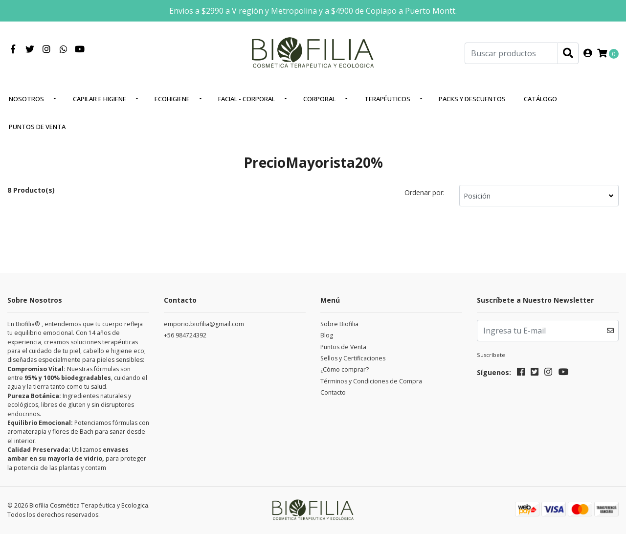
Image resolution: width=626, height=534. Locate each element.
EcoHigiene (172, 98)
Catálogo (540, 98)
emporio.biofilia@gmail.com (204, 324)
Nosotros (26, 98)
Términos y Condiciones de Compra (371, 381)
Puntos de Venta (37, 126)
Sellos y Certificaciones (352, 358)
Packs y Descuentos (472, 98)
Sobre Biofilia (339, 324)
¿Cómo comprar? (344, 369)
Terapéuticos (387, 98)
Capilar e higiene (99, 98)
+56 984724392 (185, 335)
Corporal (319, 98)
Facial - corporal (246, 98)
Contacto (333, 392)
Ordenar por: (424, 192)
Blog (326, 335)
